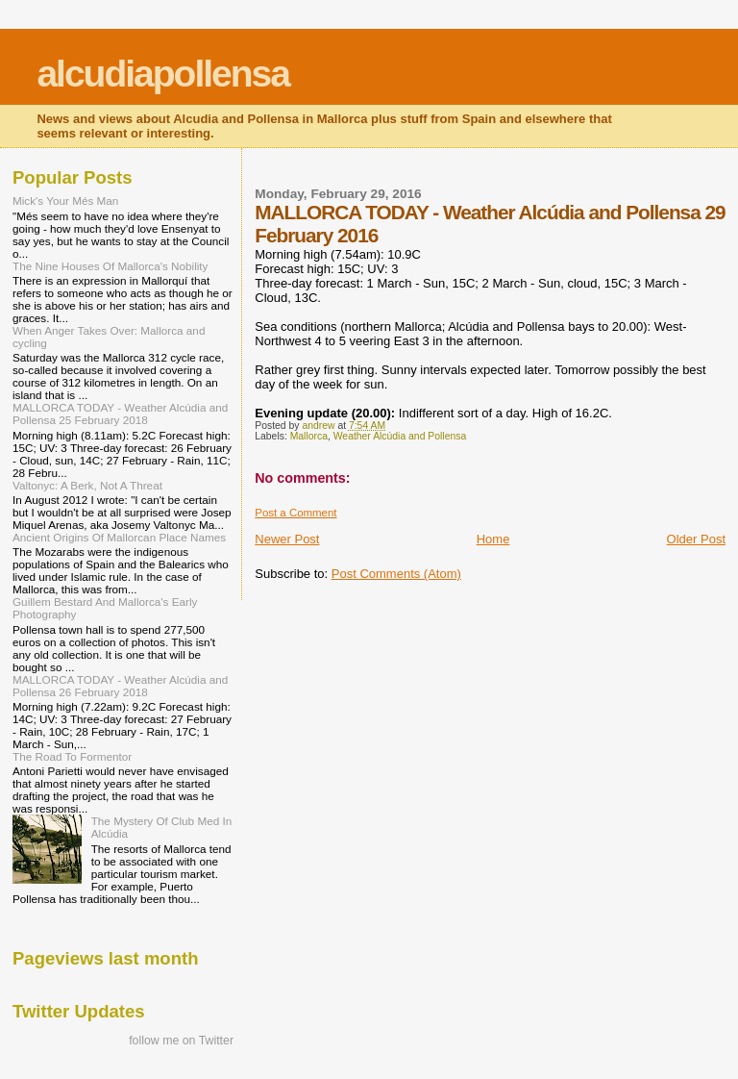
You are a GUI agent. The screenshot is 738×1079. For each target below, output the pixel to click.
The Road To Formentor (72, 756)
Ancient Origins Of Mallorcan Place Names (119, 537)
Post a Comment (295, 512)
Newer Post (287, 539)
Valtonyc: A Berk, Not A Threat (87, 485)
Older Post (696, 539)
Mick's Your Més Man (65, 200)
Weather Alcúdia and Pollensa (399, 436)
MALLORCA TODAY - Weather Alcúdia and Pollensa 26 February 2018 (120, 685)
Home (493, 539)
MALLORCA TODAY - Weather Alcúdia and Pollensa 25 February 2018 (120, 413)
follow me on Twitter (181, 1040)
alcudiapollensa (163, 73)
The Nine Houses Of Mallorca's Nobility (110, 266)
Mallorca (309, 436)
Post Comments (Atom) (396, 573)
